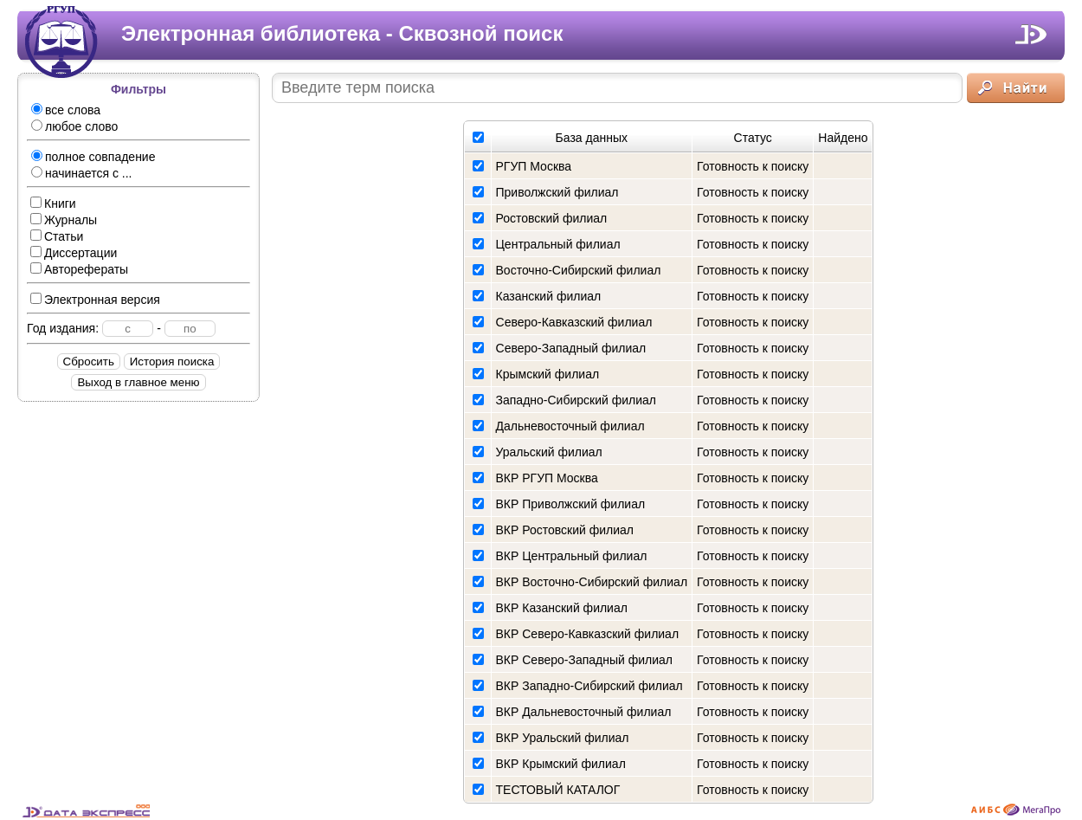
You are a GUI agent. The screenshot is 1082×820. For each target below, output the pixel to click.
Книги (53, 203)
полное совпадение (93, 157)
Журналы (63, 220)
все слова (65, 110)
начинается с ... (81, 173)
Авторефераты (79, 269)
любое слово (74, 126)
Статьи (56, 236)
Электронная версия (95, 300)
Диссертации (73, 253)
